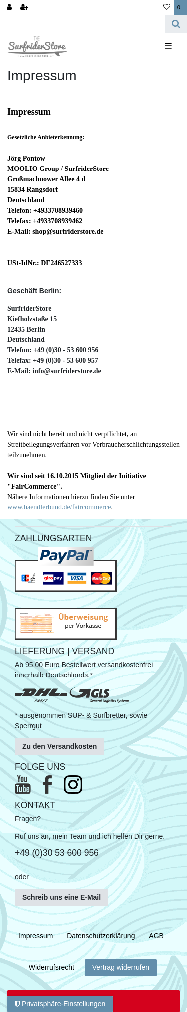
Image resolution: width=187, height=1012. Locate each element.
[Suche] (176, 24)
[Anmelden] (9, 7)
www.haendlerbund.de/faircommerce (59, 507)
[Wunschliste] (167, 7)
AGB (156, 936)
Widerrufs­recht (51, 967)
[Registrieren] (24, 7)
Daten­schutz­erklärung (101, 936)
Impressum (35, 936)
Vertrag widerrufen (120, 967)
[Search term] (82, 24)
